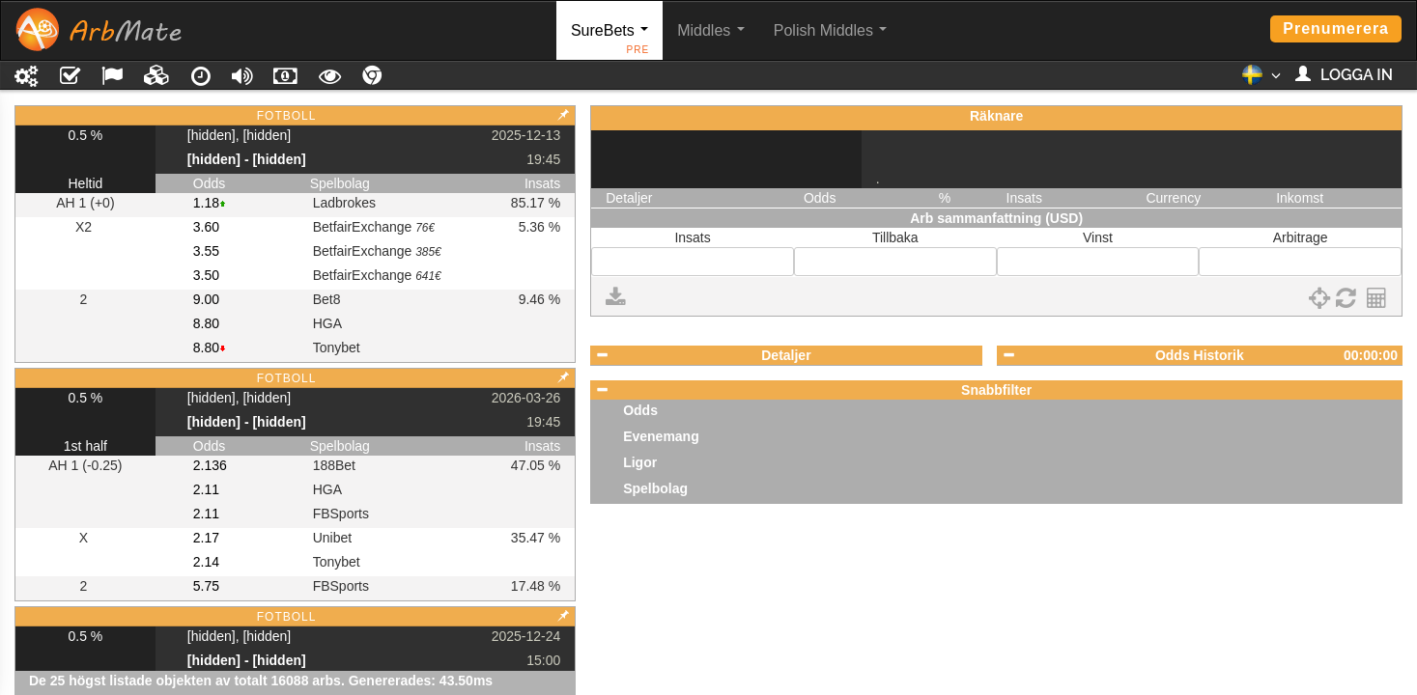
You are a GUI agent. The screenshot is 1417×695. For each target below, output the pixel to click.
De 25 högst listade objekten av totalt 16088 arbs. (187, 680)
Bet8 (327, 299)
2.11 (206, 489)
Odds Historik (1199, 355)
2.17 (206, 537)
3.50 (206, 275)
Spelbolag (655, 488)
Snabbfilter (996, 390)
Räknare (996, 116)
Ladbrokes (344, 202)
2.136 (210, 465)
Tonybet (336, 347)
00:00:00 (1371, 355)
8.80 (206, 323)
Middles (711, 30)
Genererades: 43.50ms (421, 680)
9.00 (206, 299)
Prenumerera (1336, 28)
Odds (640, 410)
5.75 (206, 586)
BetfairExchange (374, 227)
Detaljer (785, 355)
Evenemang (661, 436)
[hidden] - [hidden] (246, 159)
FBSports (341, 513)
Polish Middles (831, 30)
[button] (1261, 80)
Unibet (332, 537)
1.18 (206, 202)
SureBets (610, 41)
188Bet (334, 465)
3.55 (206, 251)
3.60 (206, 227)
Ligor (640, 462)
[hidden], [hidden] (239, 135)
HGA (327, 323)
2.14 (206, 562)
